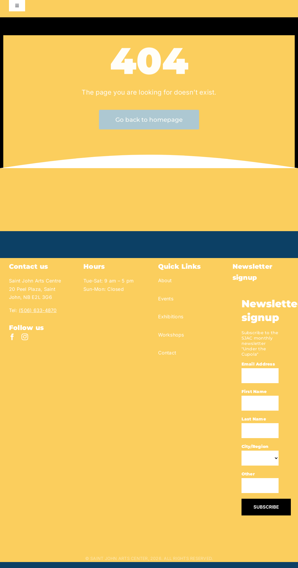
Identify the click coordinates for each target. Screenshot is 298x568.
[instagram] (25, 337)
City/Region (255, 446)
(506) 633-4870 (37, 310)
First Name (254, 391)
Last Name (254, 419)
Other (248, 474)
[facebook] (12, 337)
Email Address (258, 364)
